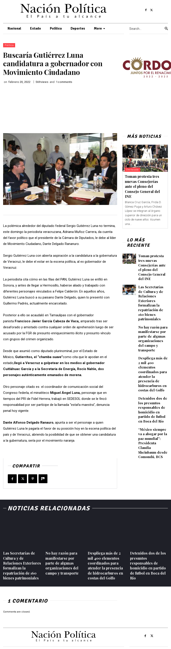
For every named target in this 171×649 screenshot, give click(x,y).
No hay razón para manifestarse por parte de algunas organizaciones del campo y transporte (153, 328)
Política (9, 45)
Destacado (132, 169)
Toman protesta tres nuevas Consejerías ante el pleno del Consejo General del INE (142, 186)
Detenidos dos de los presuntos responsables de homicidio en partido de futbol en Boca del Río (153, 390)
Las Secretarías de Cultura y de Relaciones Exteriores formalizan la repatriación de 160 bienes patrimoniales (153, 296)
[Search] (166, 28)
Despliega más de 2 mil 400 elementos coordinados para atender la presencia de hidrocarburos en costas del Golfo (152, 358)
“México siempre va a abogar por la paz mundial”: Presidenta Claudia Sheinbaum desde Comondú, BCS (153, 420)
